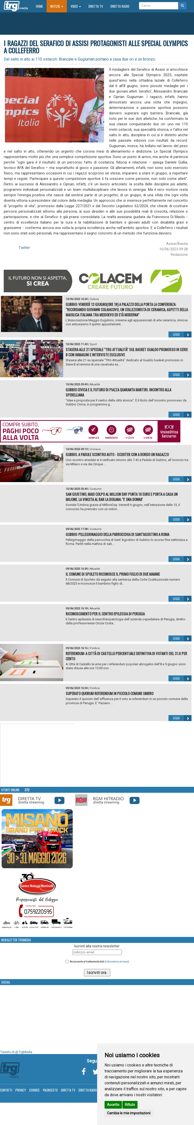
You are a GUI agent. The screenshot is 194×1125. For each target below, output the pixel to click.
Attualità (95, 384)
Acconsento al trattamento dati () (99, 961)
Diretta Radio (120, 6)
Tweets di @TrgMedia (16, 1052)
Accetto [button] (113, 1105)
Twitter (24, 247)
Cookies (34, 1090)
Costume (96, 489)
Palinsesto (50, 1090)
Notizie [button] (56, 6)
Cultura (94, 299)
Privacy (20, 1090)
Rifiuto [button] (130, 1105)
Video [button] (76, 6)
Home (41, 6)
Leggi (182, 334)
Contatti (6, 1090)
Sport (93, 344)
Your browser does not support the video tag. (37, 755)
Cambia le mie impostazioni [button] (128, 1113)
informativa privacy (117, 961)
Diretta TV (95, 6)
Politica (95, 648)
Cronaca (95, 449)
